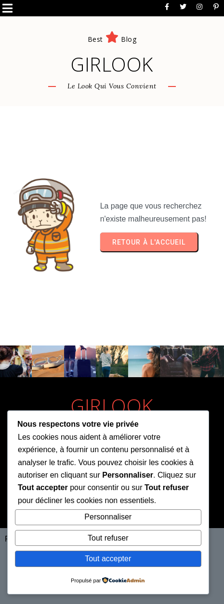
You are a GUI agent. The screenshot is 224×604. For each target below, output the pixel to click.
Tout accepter (108, 559)
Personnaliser (108, 517)
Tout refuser (108, 538)
